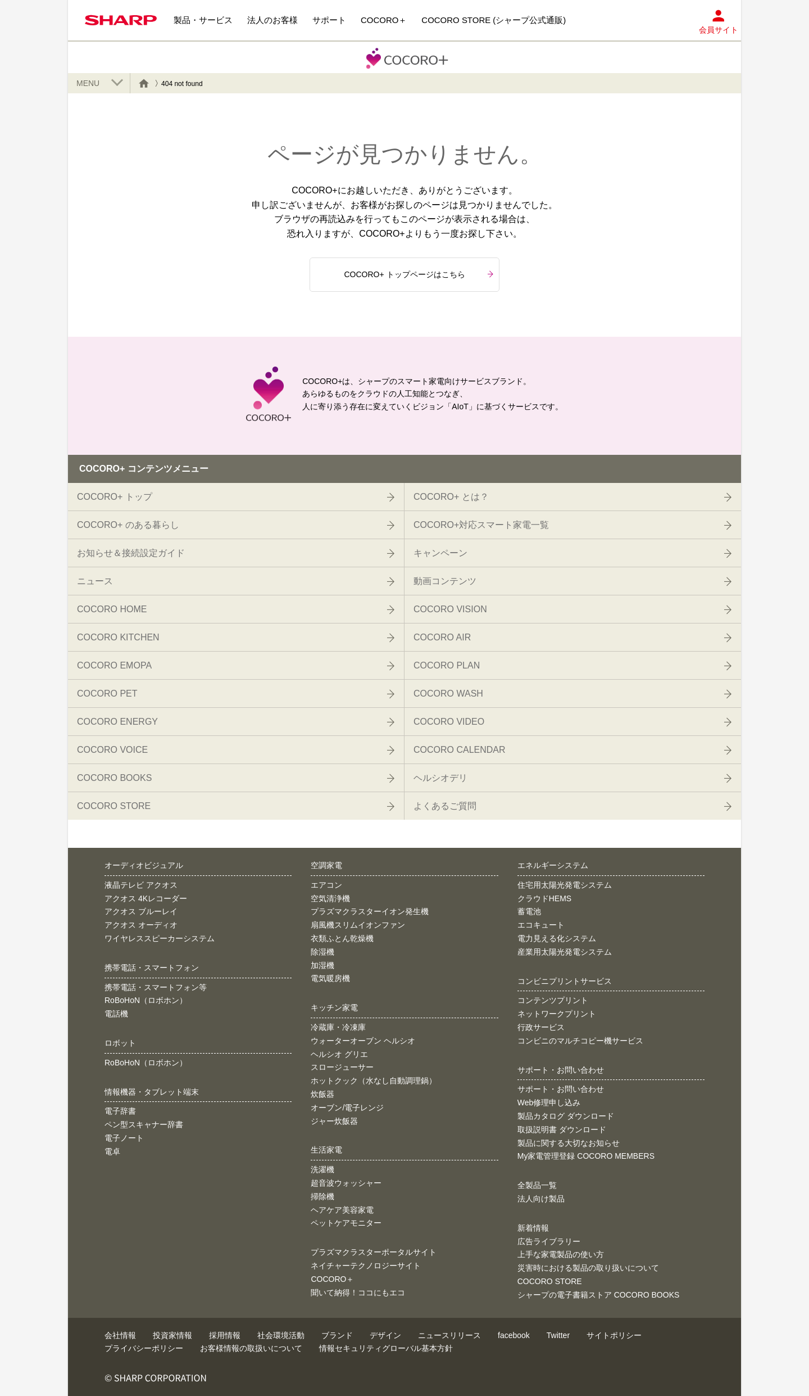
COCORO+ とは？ (571, 497)
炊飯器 (322, 1094)
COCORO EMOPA (235, 665)
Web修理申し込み (549, 1102)
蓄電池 (529, 911)
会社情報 (120, 1335)
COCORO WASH (571, 694)
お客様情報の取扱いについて (251, 1348)
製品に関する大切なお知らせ (568, 1143)
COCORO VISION (571, 609)
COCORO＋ (332, 1279)
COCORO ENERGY (235, 722)
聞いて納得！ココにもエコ (358, 1292)
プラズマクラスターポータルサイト (374, 1252)
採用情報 (224, 1335)
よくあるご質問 (571, 806)
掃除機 (322, 1196)
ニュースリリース (449, 1335)
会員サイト (718, 18)
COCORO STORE (235, 806)
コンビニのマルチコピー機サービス (580, 1040)
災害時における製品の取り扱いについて (588, 1267)
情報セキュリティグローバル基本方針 (386, 1348)
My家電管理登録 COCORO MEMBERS (586, 1155)
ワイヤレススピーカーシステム (159, 938)
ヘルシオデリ (571, 778)
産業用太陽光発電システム (564, 951)
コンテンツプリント (552, 1000)
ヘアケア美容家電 (342, 1209)
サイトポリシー (614, 1335)
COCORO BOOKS (235, 778)
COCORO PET (235, 694)
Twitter (558, 1335)
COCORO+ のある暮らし (235, 525)
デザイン (385, 1335)
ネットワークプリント (556, 1013)
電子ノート (124, 1137)
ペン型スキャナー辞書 (143, 1124)
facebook (514, 1335)
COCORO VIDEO (571, 722)
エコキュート (541, 924)
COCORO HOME (235, 609)
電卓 (112, 1151)
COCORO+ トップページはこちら (418, 274)
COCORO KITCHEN (235, 637)
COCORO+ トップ (235, 497)
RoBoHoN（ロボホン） (145, 1000)
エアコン (326, 884)
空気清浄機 (330, 898)
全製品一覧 (537, 1185)
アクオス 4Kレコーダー (145, 898)
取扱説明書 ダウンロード (561, 1129)
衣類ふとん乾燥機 (342, 938)
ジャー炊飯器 (334, 1121)
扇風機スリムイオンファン (358, 924)
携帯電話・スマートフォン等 (155, 987)
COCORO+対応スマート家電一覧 (571, 525)
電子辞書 (120, 1110)
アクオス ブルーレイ (141, 911)
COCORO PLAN (571, 665)
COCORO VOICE (235, 750)
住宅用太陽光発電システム (564, 884)
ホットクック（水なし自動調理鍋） (374, 1080)
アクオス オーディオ (141, 924)
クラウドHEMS (544, 898)
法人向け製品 (541, 1198)
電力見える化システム (556, 938)
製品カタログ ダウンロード (565, 1116)
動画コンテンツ (571, 581)
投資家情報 (172, 1335)
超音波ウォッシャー (346, 1182)
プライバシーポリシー (143, 1348)
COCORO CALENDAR (571, 750)
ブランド (337, 1335)
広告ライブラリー (548, 1241)
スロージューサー (342, 1067)
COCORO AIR (571, 637)
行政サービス (541, 1027)
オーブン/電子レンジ (347, 1107)
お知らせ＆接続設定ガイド (235, 553)
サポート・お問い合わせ (560, 1089)
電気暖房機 (330, 978)
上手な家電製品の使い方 (560, 1254)
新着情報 (533, 1227)
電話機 (116, 1013)
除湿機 (322, 951)
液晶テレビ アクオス (141, 884)
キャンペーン (571, 553)
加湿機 (322, 965)
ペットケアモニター (346, 1222)
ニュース (235, 581)
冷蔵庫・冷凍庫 (338, 1027)
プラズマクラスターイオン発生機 (370, 911)
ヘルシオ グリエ (339, 1054)
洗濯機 (322, 1169)
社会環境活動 (280, 1335)
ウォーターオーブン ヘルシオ (363, 1040)
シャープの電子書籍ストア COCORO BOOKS (598, 1294)
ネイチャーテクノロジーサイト (366, 1265)
